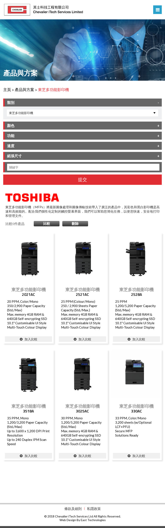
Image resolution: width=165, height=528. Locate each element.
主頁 (7, 90)
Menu (157, 9)
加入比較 (28, 339)
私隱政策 (94, 508)
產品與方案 (24, 90)
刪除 (75, 223)
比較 (46, 223)
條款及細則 (73, 508)
